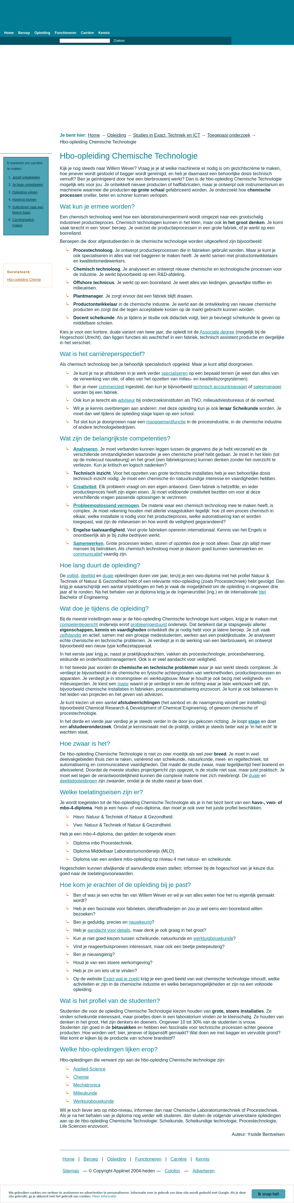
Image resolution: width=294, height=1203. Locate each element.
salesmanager (267, 386)
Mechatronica (86, 1085)
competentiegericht (79, 624)
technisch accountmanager (220, 386)
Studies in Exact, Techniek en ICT (166, 135)
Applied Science (89, 1069)
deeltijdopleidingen (78, 781)
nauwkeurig (140, 922)
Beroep (24, 33)
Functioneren (65, 33)
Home (9, 33)
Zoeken (119, 41)
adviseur (126, 400)
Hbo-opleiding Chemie (24, 280)
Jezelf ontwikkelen (26, 177)
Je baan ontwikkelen (27, 185)
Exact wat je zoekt (121, 978)
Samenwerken (88, 543)
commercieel (111, 386)
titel (262, 592)
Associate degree (217, 332)
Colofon (172, 1170)
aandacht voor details (109, 930)
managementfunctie (166, 421)
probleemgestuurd (149, 624)
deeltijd (88, 575)
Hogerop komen (24, 200)
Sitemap (71, 1170)
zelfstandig (70, 635)
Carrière (87, 33)
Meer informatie (104, 1197)
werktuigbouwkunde (213, 938)
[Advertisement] (147, 88)
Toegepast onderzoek (228, 135)
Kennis (104, 33)
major (123, 683)
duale (107, 575)
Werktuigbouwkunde (93, 1101)
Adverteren (203, 1170)
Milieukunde (85, 1093)
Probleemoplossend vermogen (106, 505)
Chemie (81, 1077)
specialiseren (174, 373)
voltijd (72, 575)
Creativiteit (85, 486)
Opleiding (42, 33)
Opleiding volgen (25, 192)
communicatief (87, 554)
